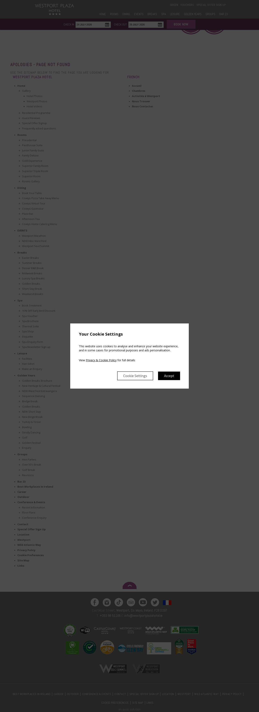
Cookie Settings (135, 376)
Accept (169, 376)
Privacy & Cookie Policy (101, 360)
